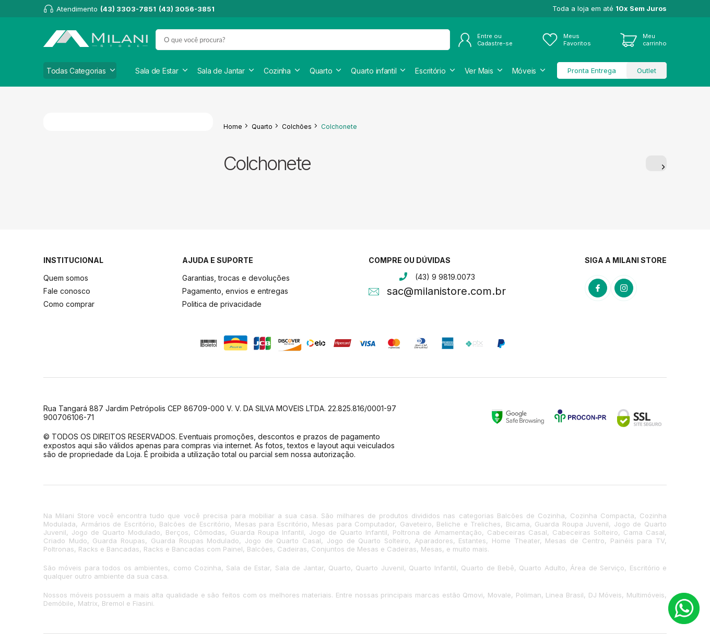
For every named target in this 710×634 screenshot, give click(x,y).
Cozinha (277, 70)
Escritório (430, 70)
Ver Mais (479, 70)
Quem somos (65, 277)
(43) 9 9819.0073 (445, 276)
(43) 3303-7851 (128, 9)
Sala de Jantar (221, 70)
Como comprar (68, 304)
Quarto (321, 70)
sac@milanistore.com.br (446, 292)
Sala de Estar (156, 70)
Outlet (646, 70)
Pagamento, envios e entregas (235, 290)
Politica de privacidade (222, 304)
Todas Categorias (76, 70)
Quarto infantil (373, 70)
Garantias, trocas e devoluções (236, 277)
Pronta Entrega (591, 70)
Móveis (524, 70)
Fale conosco (66, 290)
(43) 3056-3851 (187, 9)
